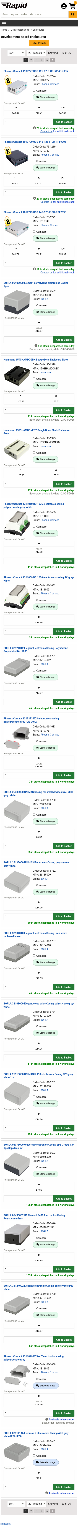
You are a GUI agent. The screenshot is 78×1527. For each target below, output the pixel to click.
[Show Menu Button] (4, 23)
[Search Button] (73, 14)
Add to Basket (64, 122)
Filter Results (39, 43)
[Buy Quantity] (28, 122)
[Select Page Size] (36, 53)
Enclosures (38, 29)
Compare (39, 90)
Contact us (46, 131)
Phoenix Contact (49, 84)
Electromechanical (20, 29)
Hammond (46, 372)
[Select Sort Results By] (16, 53)
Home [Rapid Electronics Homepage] (4, 29)
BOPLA (44, 299)
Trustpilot (5, 1523)
